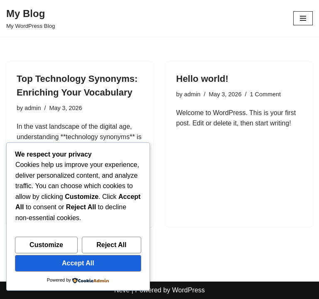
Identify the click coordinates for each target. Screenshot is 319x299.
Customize (46, 244)
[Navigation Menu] (303, 18)
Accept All (78, 263)
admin (33, 108)
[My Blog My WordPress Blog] (30, 18)
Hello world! (202, 79)
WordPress (188, 290)
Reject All (111, 244)
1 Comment (265, 94)
